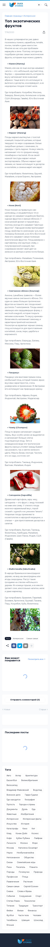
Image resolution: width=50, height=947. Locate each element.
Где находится (13, 799)
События (11, 896)
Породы (10, 872)
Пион (9, 867)
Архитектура (31, 775)
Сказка (10, 891)
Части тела (23, 915)
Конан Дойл (21, 833)
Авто (9, 775)
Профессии (12, 877)
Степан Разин (13, 901)
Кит (33, 828)
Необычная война (25, 852)
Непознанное (13, 857)
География (30, 799)
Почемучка (24, 872)
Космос (35, 833)
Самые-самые (32, 638)
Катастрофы (12, 828)
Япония (10, 925)
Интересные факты (32, 819)
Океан (10, 862)
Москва (10, 848)
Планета (33, 867)
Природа (38, 872)
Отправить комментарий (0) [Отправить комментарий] (25, 700)
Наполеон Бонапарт (28, 848)
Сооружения (25, 896)
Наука (9, 852)
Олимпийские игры (26, 862)
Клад (9, 833)
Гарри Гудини (31, 795)
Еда (33, 809)
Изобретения (27, 814)
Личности (11, 843)
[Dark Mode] (39, 5)
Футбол (10, 915)
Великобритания (29, 780)
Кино (24, 828)
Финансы (32, 910)
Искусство (12, 824)
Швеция (25, 920)
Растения (28, 881)
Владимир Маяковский (18, 790)
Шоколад (38, 920)
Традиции (23, 906)
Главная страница (13, 16)
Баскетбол (12, 780)
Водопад (37, 790)
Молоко (24, 843)
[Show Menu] (4, 5)
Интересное (29, 16)
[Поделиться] (43, 32)
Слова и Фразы (24, 891)
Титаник (10, 906)
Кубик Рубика (23, 838)
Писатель (20, 867)
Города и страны (27, 804)
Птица (25, 877)
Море (35, 843)
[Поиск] (46, 5)
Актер (18, 775)
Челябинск (12, 920)
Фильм (20, 910)
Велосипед (12, 785)
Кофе (9, 838)
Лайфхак (38, 838)
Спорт (38, 896)
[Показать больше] (31, 645)
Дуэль (24, 809)
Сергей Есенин (31, 886)
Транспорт (38, 906)
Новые (7, 709)
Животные (12, 814)
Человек (37, 915)
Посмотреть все (35, 659)
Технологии (29, 901)
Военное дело (14, 795)
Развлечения (13, 881)
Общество (29, 857)
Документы (12, 809)
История (25, 824)
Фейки (10, 910)
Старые (42, 709)
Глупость (11, 804)
